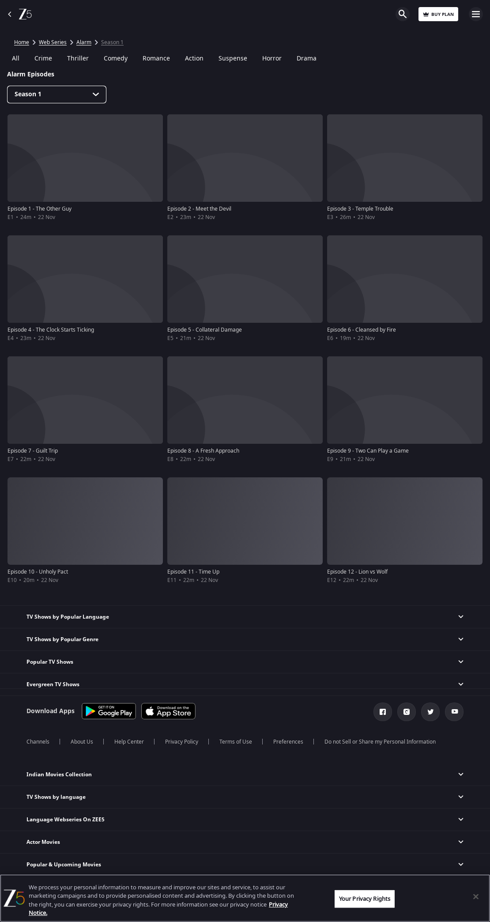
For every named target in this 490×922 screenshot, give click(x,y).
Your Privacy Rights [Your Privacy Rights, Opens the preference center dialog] (364, 899)
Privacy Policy (181, 742)
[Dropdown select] (57, 94)
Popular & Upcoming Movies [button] (63, 865)
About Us (82, 742)
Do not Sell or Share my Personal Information (380, 742)
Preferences (288, 742)
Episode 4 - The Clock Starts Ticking (51, 330)
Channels (37, 742)
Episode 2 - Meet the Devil (199, 209)
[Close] (476, 896)
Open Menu (476, 14)
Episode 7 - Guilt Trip (33, 451)
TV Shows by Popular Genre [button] (62, 639)
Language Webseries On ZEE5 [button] (65, 820)
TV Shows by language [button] (56, 797)
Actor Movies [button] (43, 842)
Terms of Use (235, 742)
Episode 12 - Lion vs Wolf (357, 572)
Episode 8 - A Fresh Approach (203, 451)
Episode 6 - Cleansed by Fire (361, 330)
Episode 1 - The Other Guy (40, 209)
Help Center (129, 742)
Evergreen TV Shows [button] (52, 684)
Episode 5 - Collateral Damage (204, 330)
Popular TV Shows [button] (49, 662)
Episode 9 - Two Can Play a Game (368, 451)
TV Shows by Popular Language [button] (67, 617)
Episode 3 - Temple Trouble (360, 209)
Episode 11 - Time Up (193, 572)
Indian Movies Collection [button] (59, 774)
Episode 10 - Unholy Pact (38, 572)
